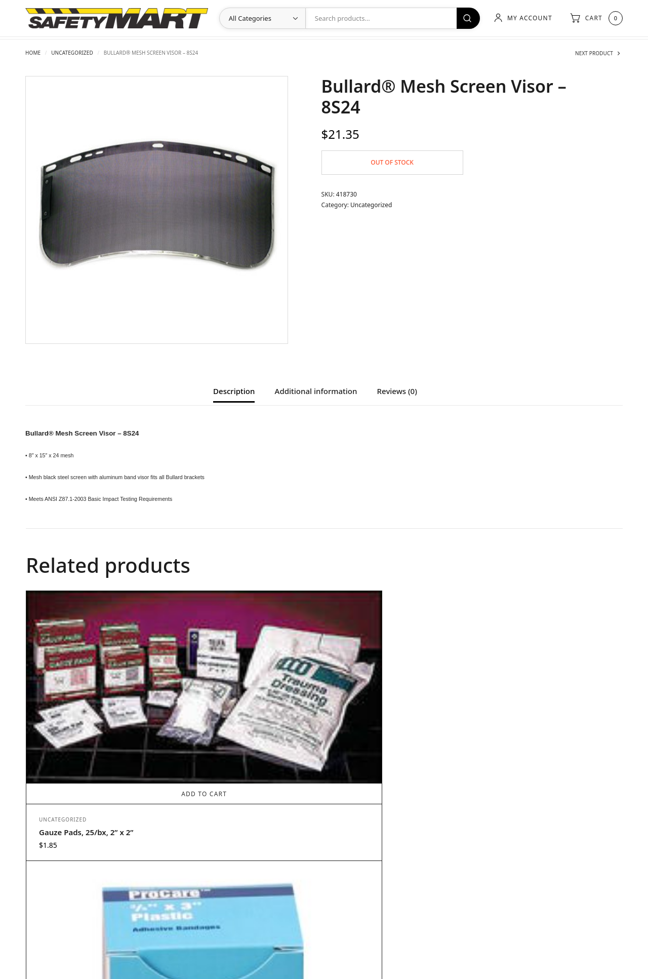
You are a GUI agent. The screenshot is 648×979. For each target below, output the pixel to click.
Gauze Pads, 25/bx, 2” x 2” (86, 720)
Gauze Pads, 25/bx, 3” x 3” (532, 720)
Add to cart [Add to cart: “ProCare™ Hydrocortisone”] (397, 749)
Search (464, 18)
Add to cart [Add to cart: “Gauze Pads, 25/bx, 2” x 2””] (100, 681)
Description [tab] (234, 391)
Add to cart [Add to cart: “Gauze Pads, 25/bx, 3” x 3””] (546, 681)
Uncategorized (72, 52)
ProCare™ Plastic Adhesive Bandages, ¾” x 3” (236, 792)
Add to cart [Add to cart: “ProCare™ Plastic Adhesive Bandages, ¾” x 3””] (249, 749)
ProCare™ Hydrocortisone (383, 787)
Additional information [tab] (316, 391)
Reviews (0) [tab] (397, 391)
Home (32, 52)
